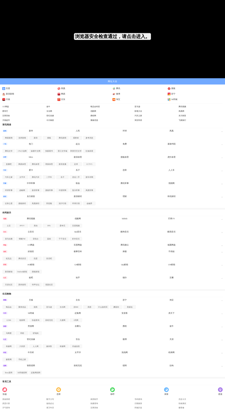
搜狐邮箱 (35, 272)
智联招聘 (31, 365)
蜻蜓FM (22, 239)
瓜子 (78, 170)
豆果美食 (6, 116)
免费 (125, 144)
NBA (31, 157)
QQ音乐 (77, 232)
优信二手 (76, 177)
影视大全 (138, 111)
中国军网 (62, 190)
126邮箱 (77, 264)
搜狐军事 (49, 190)
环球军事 (8, 190)
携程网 (93, 116)
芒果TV (171, 218)
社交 (4, 339)
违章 (125, 170)
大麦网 (62, 320)
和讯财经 (172, 196)
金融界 (89, 203)
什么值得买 (103, 307)
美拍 (36, 226)
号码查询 (138, 399)
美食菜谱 (6, 399)
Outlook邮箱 (22, 272)
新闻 (4, 131)
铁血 (78, 183)
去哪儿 (78, 326)
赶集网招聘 (35, 373)
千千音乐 (62, 239)
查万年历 (50, 408)
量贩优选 (94, 120)
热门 (31, 144)
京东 (61, 99)
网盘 (4, 245)
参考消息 (89, 138)
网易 (61, 94)
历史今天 (182, 399)
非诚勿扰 (76, 346)
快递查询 (35, 320)
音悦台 (35, 239)
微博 (116, 94)
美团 (89, 307)
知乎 (78, 277)
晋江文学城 (62, 151)
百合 (78, 339)
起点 (78, 144)
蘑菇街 (116, 307)
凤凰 (61, 88)
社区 (4, 278)
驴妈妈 (35, 333)
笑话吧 (49, 258)
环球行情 (76, 203)
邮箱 (4, 264)
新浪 (36, 138)
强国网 (171, 183)
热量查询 (94, 403)
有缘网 (9, 346)
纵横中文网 (35, 151)
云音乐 (31, 232)
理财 (125, 196)
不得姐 (171, 251)
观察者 (76, 138)
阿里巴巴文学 (76, 151)
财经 (4, 196)
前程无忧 (49, 320)
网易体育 (22, 164)
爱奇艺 (5, 111)
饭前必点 (50, 403)
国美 (36, 307)
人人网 (35, 346)
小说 (4, 144)
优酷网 (93, 111)
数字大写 (50, 399)
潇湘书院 (172, 144)
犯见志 (9, 258)
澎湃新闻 (22, 138)
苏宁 (171, 94)
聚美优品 (22, 307)
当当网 (49, 111)
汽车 (4, 170)
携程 (125, 326)
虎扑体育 (172, 157)
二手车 (49, 177)
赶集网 (78, 313)
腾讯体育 (35, 164)
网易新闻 (8, 138)
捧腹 (125, 251)
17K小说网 (22, 151)
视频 (4, 219)
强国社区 (49, 285)
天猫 (6, 99)
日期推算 (138, 403)
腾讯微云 (125, 245)
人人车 (171, 170)
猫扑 (125, 277)
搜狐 (171, 88)
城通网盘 (172, 245)
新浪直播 (62, 164)
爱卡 (31, 170)
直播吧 (9, 164)
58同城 (172, 99)
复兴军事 (76, 190)
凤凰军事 (89, 190)
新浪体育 (78, 157)
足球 (76, 164)
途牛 (48, 106)
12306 (8, 320)
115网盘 (5, 106)
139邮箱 (171, 264)
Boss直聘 (8, 373)
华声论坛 (35, 285)
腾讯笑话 (22, 258)
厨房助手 (94, 399)
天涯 (172, 339)
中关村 (31, 352)
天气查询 (6, 408)
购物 (4, 300)
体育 (4, 157)
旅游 (4, 326)
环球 (125, 131)
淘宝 (116, 99)
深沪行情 (62, 203)
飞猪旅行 (182, 120)
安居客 (125, 313)
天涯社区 (8, 285)
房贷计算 (6, 403)
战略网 (22, 190)
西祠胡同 (22, 285)
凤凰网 (181, 111)
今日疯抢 (50, 120)
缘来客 (49, 346)
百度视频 (76, 226)
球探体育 (49, 164)
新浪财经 (78, 196)
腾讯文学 (8, 151)
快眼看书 (49, 151)
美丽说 (129, 307)
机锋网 (171, 352)
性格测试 (182, 403)
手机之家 (22, 359)
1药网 (76, 320)
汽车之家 (138, 116)
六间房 (22, 346)
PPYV (22, 226)
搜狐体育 (125, 157)
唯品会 (9, 307)
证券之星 (8, 203)
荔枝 (49, 239)
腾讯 (116, 88)
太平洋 (22, 177)
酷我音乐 (172, 232)
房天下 (171, 313)
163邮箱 (31, 264)
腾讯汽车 (35, 177)
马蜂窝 (9, 333)
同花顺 (49, 203)
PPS (48, 226)
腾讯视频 (182, 106)
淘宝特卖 (138, 120)
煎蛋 (36, 258)
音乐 (4, 232)
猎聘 (125, 365)
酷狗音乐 (125, 232)
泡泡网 (125, 352)
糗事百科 (78, 251)
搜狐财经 (22, 203)
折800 (76, 307)
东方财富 (182, 116)
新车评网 (89, 177)
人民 (78, 131)
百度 (6, 88)
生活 (4, 313)
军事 (4, 183)
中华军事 (31, 183)
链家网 (22, 320)
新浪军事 (35, 190)
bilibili (124, 218)
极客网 (9, 359)
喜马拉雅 (8, 239)
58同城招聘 (22, 373)
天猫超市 (6, 120)
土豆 (9, 226)
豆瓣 (172, 277)
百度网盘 (78, 245)
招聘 (4, 366)
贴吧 (31, 277)
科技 (4, 352)
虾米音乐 (76, 239)
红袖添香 (89, 151)
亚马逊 (137, 106)
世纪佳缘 (50, 116)
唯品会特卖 (95, 106)
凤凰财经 (35, 203)
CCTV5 (89, 164)
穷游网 (31, 326)
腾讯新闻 (62, 138)
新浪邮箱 (8, 272)
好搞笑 (31, 251)
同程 (22, 333)
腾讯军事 (125, 183)
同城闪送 (138, 408)
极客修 (181, 408)
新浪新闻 (8, 94)
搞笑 (4, 251)
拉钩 (172, 365)
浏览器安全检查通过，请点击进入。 (112, 36)
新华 (31, 131)
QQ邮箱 (124, 264)
